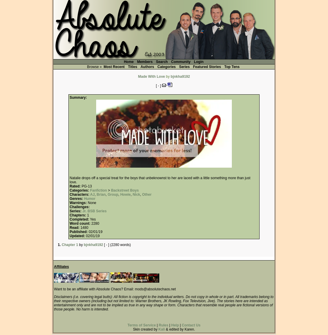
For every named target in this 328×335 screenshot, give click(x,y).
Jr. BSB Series (94, 211)
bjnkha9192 (180, 77)
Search (162, 62)
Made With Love (151, 77)
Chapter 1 (70, 245)
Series (184, 67)
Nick (136, 194)
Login (199, 62)
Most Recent (114, 67)
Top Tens (232, 67)
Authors (147, 67)
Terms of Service (141, 325)
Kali (161, 329)
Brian (101, 194)
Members (145, 62)
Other (147, 194)
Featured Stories (207, 67)
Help (175, 325)
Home (129, 62)
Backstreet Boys (125, 190)
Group (113, 194)
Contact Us (191, 325)
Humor (90, 199)
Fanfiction (98, 190)
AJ (92, 194)
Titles (132, 67)
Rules (163, 325)
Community (181, 62)
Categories (167, 67)
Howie (125, 194)
